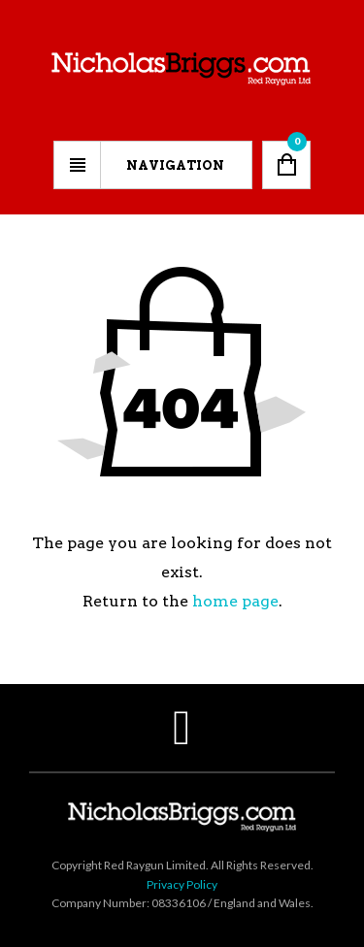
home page (235, 601)
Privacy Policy (182, 884)
